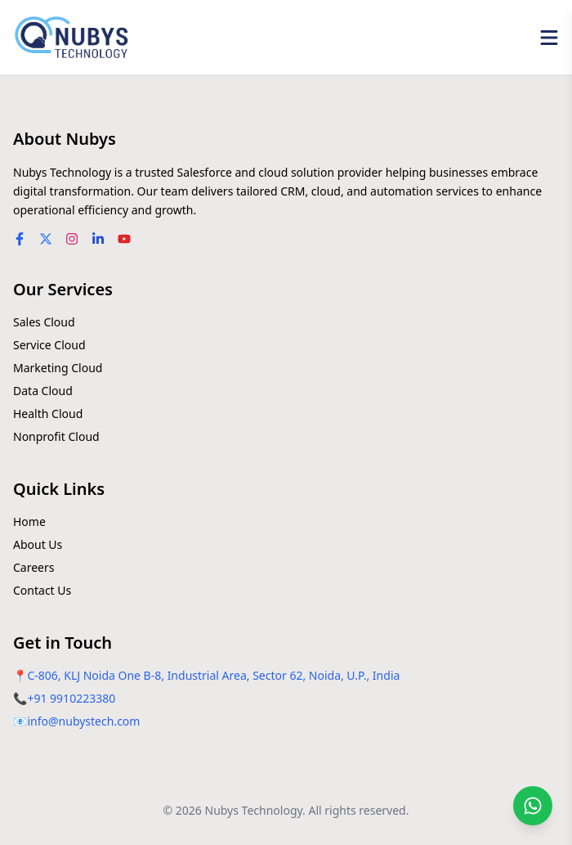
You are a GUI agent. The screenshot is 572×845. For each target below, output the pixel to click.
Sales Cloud (44, 322)
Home (29, 521)
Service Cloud (49, 345)
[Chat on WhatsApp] (532, 805)
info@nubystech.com (83, 721)
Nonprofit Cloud (56, 436)
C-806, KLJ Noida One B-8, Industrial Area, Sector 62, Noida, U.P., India (213, 675)
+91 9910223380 (71, 698)
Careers (33, 567)
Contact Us (42, 590)
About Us (37, 544)
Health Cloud (48, 413)
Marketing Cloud (57, 367)
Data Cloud (43, 390)
